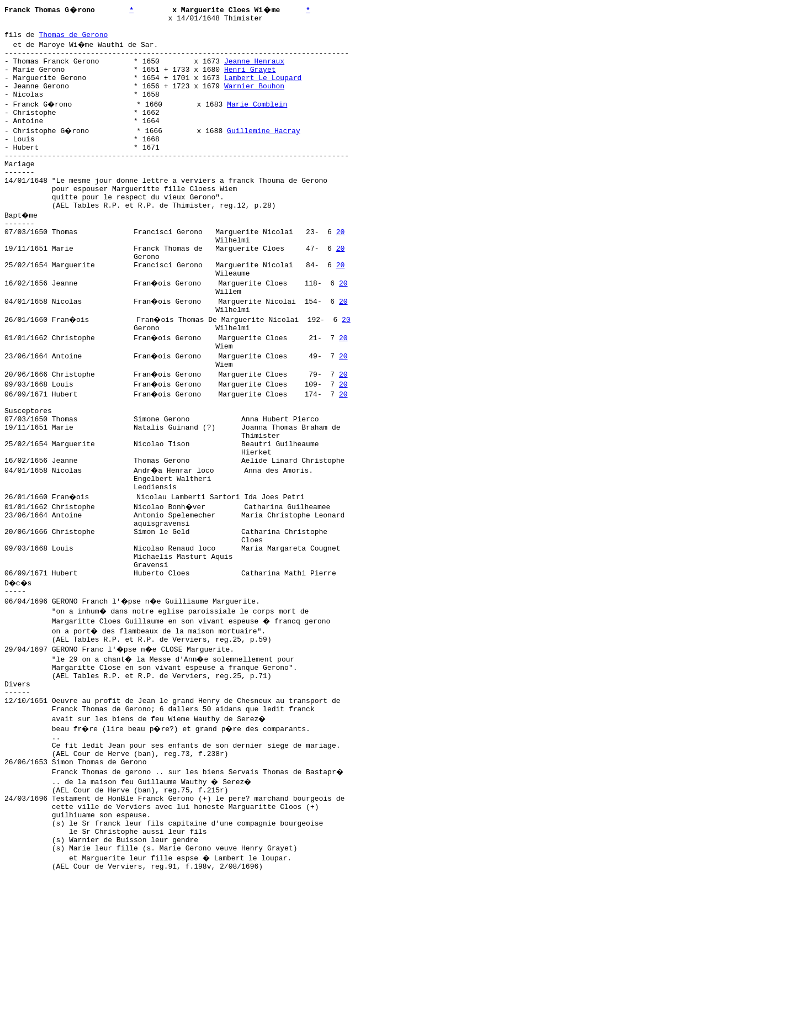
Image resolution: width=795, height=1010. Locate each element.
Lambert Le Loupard (262, 89)
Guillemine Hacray (265, 149)
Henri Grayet (250, 79)
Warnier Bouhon (254, 99)
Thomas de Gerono (73, 39)
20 (340, 268)
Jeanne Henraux (254, 69)
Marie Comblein (259, 119)
